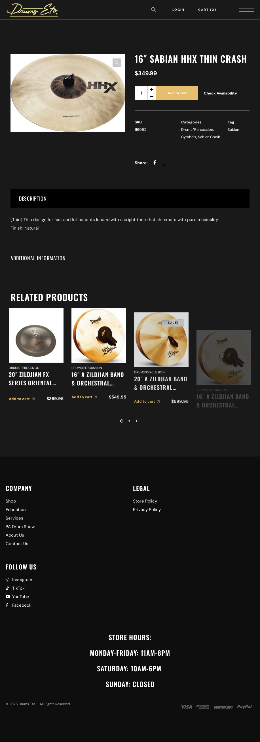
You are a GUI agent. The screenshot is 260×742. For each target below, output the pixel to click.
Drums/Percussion (197, 129)
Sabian (233, 129)
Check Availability (220, 93)
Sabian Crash (209, 136)
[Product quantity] (145, 93)
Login (178, 10)
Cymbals (188, 136)
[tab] (130, 198)
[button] (117, 62)
